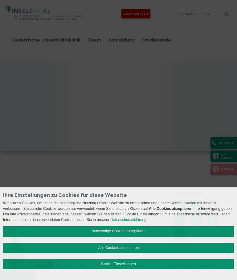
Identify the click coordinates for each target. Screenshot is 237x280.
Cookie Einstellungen (118, 264)
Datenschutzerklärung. (128, 220)
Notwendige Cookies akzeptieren (118, 231)
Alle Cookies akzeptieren (118, 248)
